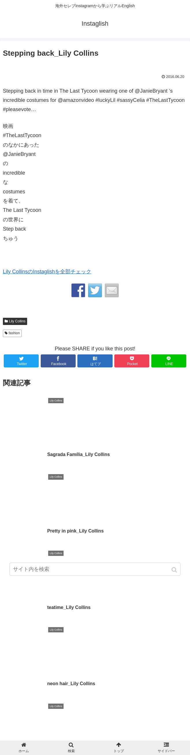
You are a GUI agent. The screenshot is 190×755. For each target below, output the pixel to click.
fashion (14, 333)
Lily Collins (17, 321)
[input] (95, 570)
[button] (174, 571)
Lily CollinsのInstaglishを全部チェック (47, 271)
